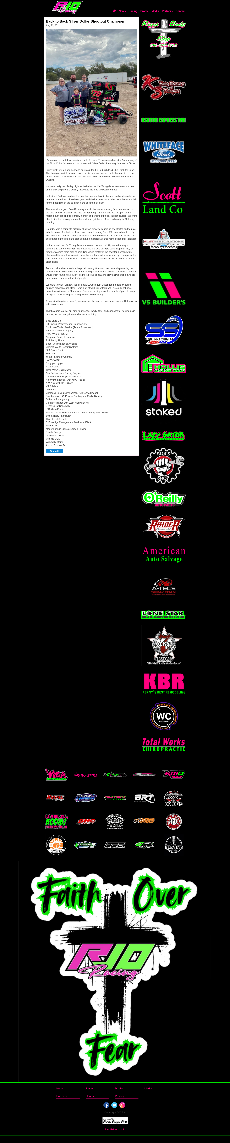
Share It (54, 451)
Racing (133, 11)
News (122, 11)
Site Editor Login (115, 1129)
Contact (180, 11)
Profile (144, 11)
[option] (91, 92)
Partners (167, 11)
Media (155, 11)
